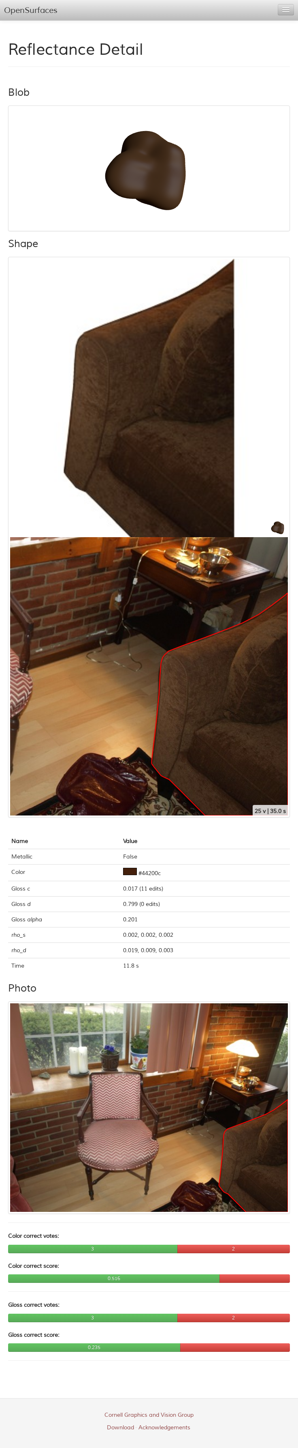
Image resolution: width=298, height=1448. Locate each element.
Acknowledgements (164, 1427)
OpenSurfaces (30, 10)
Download (120, 1427)
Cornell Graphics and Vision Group (149, 1414)
